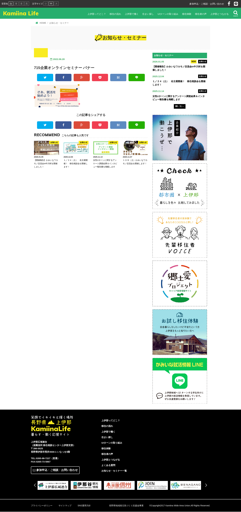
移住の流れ (115, 14)
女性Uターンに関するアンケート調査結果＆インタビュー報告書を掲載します (105, 163)
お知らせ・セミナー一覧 (114, 471)
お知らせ (202, 61)
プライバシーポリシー (41, 506)
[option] (54, 485)
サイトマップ (65, 506)
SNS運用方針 (84, 506)
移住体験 (186, 14)
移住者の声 (201, 14)
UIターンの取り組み (168, 14)
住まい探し (148, 14)
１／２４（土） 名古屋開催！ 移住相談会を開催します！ (76, 163)
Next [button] (205, 485)
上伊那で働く (132, 14)
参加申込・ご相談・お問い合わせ (206, 3)
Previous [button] (35, 485)
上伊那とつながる (219, 14)
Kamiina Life (22, 13)
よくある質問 (108, 465)
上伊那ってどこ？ (96, 14)
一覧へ (179, 106)
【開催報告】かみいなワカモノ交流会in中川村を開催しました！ (46, 163)
